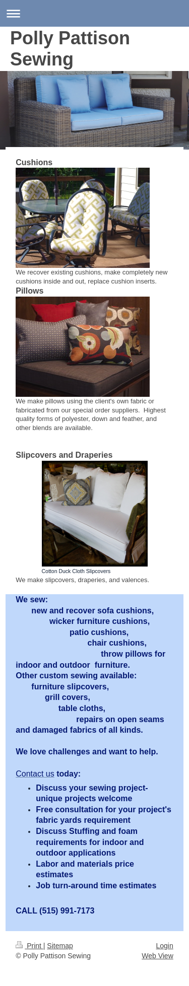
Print (29, 946)
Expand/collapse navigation (94, 13)
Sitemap (60, 946)
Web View (157, 956)
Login (164, 946)
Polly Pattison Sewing (70, 48)
